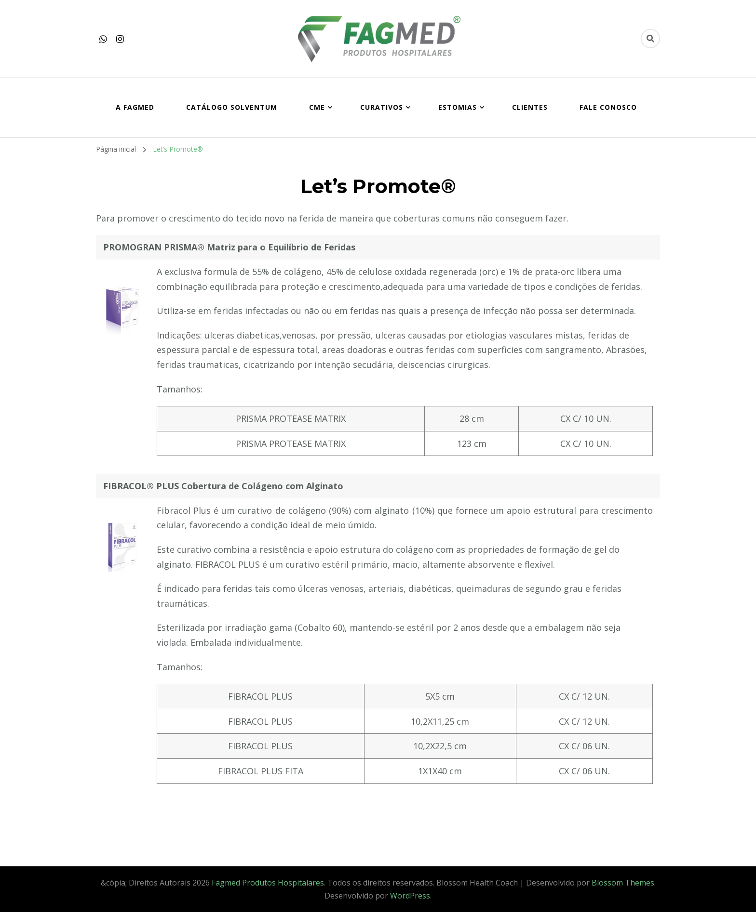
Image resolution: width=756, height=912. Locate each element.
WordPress (410, 895)
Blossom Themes (623, 882)
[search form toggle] (650, 38)
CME (317, 107)
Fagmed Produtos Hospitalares (268, 882)
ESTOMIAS (457, 107)
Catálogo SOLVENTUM (231, 107)
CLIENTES (530, 107)
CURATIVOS (381, 107)
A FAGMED (135, 107)
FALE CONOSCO (608, 107)
